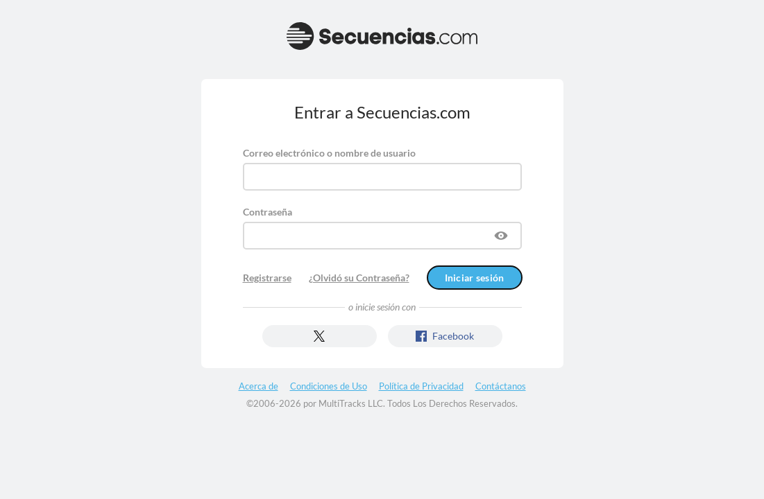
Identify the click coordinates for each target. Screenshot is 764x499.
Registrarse (267, 277)
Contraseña (267, 212)
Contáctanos (500, 386)
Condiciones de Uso (328, 386)
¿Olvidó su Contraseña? (359, 277)
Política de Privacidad (421, 386)
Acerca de (258, 386)
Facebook (445, 336)
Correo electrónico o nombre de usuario (329, 153)
